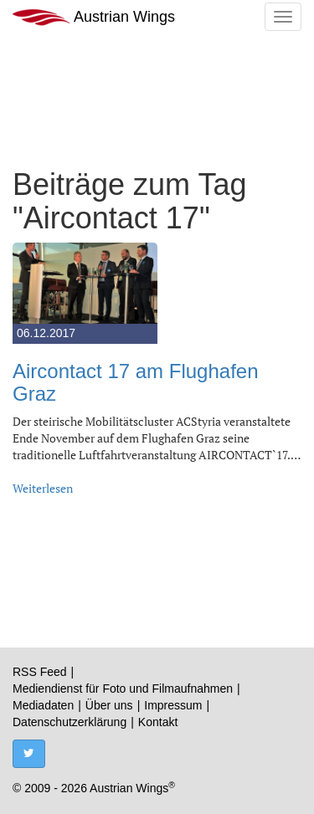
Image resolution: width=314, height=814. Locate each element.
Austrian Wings (94, 17)
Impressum (173, 705)
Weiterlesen (43, 488)
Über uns (109, 705)
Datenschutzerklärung (69, 722)
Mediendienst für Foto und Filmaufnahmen (123, 688)
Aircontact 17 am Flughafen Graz (136, 382)
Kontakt (158, 722)
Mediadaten (43, 705)
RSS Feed (40, 671)
